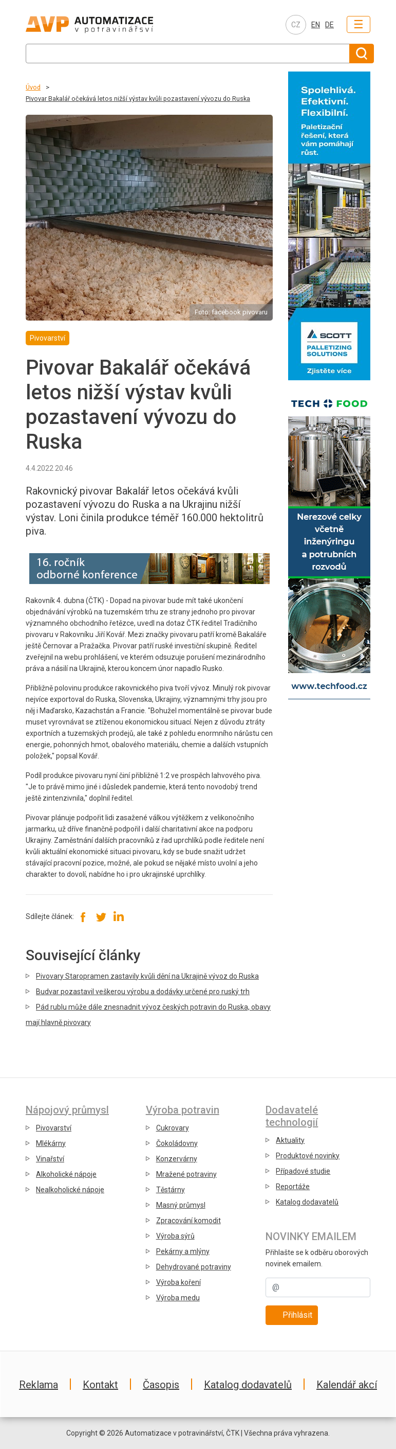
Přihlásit (297, 1315)
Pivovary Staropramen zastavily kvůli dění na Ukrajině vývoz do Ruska (147, 976)
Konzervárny (176, 1159)
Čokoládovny (177, 1143)
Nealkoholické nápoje (70, 1190)
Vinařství (50, 1159)
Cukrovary (172, 1128)
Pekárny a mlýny (183, 1251)
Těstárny (170, 1190)
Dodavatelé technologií (292, 1116)
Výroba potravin (182, 1110)
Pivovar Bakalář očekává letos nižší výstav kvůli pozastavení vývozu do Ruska (138, 98)
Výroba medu (178, 1298)
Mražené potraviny (186, 1174)
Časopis (161, 1385)
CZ (295, 25)
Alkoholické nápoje (66, 1174)
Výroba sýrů (175, 1236)
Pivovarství (53, 1128)
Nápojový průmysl (67, 1110)
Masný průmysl (180, 1205)
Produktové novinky (308, 1156)
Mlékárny (51, 1143)
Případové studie (303, 1171)
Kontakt (100, 1385)
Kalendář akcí (346, 1385)
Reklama (38, 1385)
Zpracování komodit (188, 1220)
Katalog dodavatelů (307, 1202)
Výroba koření (178, 1282)
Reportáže (293, 1186)
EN (315, 25)
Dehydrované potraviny (193, 1267)
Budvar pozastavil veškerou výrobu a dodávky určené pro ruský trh (143, 991)
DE (329, 25)
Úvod (33, 87)
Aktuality (290, 1140)
